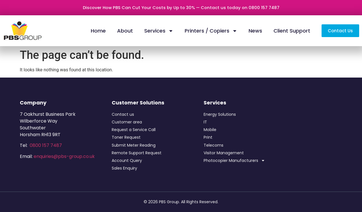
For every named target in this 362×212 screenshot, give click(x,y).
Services (158, 30)
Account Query (127, 160)
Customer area (127, 122)
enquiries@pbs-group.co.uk (64, 156)
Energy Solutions (220, 114)
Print (208, 137)
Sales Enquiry (124, 168)
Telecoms (213, 145)
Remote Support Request (136, 153)
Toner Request (126, 137)
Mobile (210, 129)
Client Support (291, 30)
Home (98, 30)
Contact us (123, 114)
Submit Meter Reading (134, 145)
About (125, 30)
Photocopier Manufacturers (234, 160)
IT (205, 122)
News (255, 30)
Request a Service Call (134, 129)
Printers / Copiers (211, 30)
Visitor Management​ (224, 153)
